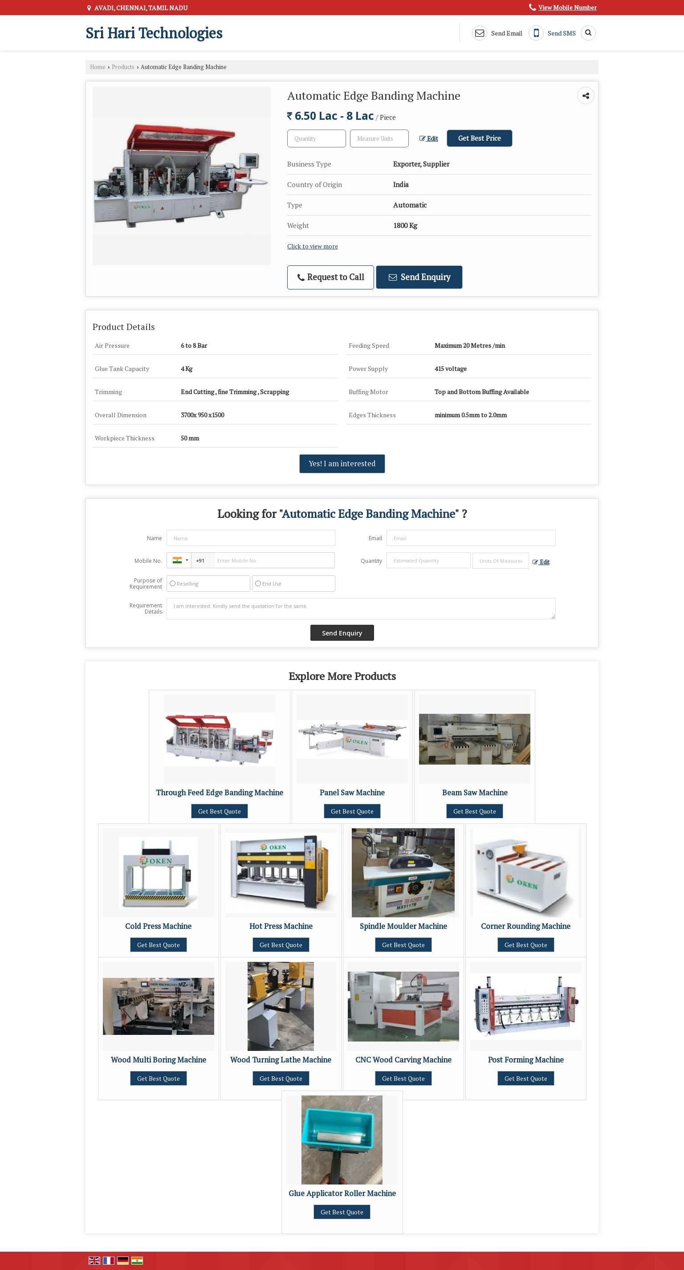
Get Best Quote (219, 811)
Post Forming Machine (526, 1060)
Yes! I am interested (342, 463)
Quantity (371, 561)
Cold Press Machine (158, 926)
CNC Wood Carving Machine (403, 1060)
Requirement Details (146, 608)
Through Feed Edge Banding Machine (219, 793)
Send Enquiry (419, 277)
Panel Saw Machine (352, 793)
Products (123, 67)
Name (154, 538)
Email (375, 538)
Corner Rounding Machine (525, 926)
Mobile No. (148, 561)
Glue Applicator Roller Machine (342, 1193)
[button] (567, 7)
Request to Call (330, 277)
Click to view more (312, 246)
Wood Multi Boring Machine (158, 1060)
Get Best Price (479, 138)
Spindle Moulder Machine (403, 926)
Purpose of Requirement (146, 584)
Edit (428, 138)
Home (98, 67)
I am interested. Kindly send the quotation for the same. (361, 608)
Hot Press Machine (281, 926)
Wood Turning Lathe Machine (280, 1060)
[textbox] (379, 138)
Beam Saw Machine (475, 793)
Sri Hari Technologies (154, 33)
